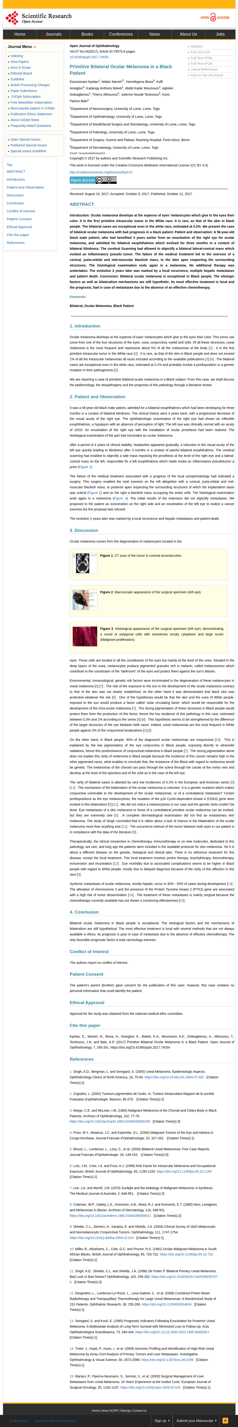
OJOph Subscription (24, 96)
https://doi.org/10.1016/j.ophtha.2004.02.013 (102, 1238)
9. (71, 1226)
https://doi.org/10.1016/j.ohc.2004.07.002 (174, 1077)
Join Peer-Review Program (55, 1421)
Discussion (15, 195)
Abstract (195, 46)
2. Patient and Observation (98, 396)
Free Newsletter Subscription (30, 102)
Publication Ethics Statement (30, 114)
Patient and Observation (25, 187)
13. (72, 1321)
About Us (188, 34)
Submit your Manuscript (194, 1421)
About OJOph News (23, 120)
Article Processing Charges (29, 85)
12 (116, 863)
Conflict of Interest (89, 951)
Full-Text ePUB (200, 63)
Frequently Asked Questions (29, 126)
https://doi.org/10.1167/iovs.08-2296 (167, 1360)
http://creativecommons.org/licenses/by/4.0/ (101, 172)
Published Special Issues (27, 145)
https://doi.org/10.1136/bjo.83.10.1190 (184, 1171)
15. (72, 1376)
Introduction (16, 179)
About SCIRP (110, 1410)
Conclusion (15, 203)
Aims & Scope (19, 67)
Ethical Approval (87, 1002)
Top (9, 165)
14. (72, 1348)
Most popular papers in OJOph (31, 108)
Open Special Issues (24, 139)
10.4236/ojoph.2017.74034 (89, 57)
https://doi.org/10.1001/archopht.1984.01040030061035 (110, 1121)
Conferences (121, 34)
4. (71, 1132)
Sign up (160, 1421)
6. (71, 1166)
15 (182, 900)
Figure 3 (120, 498)
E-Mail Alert (19, 1421)
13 (229, 884)
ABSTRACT (82, 204)
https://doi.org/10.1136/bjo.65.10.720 (186, 1254)
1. (71, 1071)
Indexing (15, 56)
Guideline (16, 79)
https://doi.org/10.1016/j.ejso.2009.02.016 (150, 1387)
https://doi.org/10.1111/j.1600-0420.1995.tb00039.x (172, 1332)
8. (71, 1204)
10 (217, 740)
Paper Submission (22, 91)
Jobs (220, 34)
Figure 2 (95, 493)
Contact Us (139, 1410)
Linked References (203, 69)
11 (72, 787)
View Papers (18, 62)
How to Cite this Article (205, 75)
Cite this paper (85, 1025)
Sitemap (125, 1410)
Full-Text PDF (199, 52)
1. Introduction (85, 326)
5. (71, 1149)
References (81, 1059)
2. (71, 1094)
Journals (53, 34)
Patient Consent (86, 974)
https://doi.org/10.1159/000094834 (167, 1304)
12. (72, 1293)
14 (131, 895)
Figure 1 (85, 467)
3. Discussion (84, 530)
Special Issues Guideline (27, 151)
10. (72, 1249)
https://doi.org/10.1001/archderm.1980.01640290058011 (110, 1216)
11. (72, 1271)
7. (71, 1188)
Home (19, 34)
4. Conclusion (84, 912)
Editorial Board (20, 73)
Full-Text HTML (200, 58)
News (154, 34)
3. (71, 1110)
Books (87, 34)
